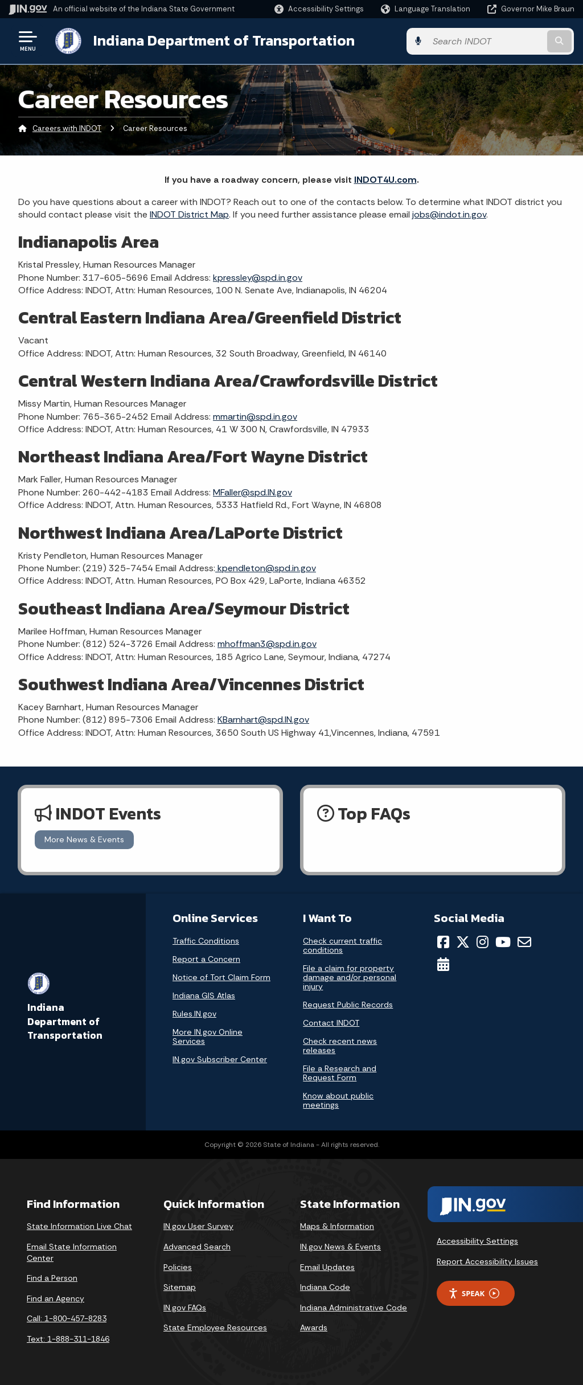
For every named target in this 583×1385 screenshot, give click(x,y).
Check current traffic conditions (342, 944)
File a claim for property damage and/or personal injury (349, 976)
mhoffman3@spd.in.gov (267, 643)
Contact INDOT (331, 1022)
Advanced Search (197, 1246)
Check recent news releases (340, 1045)
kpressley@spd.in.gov (257, 277)
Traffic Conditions (206, 940)
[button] (319, 8)
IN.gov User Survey (198, 1225)
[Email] (524, 941)
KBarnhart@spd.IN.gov (263, 719)
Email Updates (327, 1266)
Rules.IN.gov (194, 1013)
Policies (177, 1266)
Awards (313, 1327)
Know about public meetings (338, 1099)
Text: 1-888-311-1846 (68, 1338)
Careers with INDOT (66, 128)
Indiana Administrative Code (353, 1307)
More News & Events (84, 839)
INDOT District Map (189, 214)
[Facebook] (443, 941)
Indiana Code (325, 1286)
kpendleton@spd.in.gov (265, 567)
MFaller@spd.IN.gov (252, 492)
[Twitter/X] (463, 941)
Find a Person (52, 1277)
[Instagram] (482, 941)
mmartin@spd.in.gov (255, 416)
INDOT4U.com (385, 179)
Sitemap (179, 1286)
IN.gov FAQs (184, 1307)
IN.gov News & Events (340, 1246)
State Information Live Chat (79, 1225)
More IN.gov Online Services (208, 1036)
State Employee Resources (215, 1327)
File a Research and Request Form (339, 1072)
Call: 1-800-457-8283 (66, 1318)
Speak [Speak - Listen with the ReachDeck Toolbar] (473, 1293)
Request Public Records (348, 1004)
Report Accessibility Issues (487, 1261)
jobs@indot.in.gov (449, 214)
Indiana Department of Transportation (223, 40)
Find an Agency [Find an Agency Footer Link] (55, 1298)
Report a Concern (206, 958)
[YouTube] (503, 941)
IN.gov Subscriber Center (220, 1059)
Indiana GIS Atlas (204, 995)
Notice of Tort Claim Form (221, 977)
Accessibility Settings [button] (477, 1240)
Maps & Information (337, 1225)
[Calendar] (443, 963)
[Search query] (511, 41)
